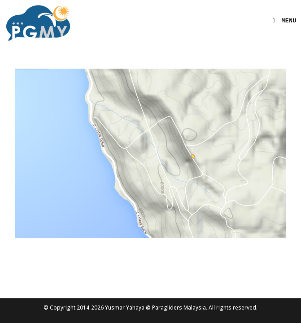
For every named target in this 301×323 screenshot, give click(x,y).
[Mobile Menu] (281, 21)
